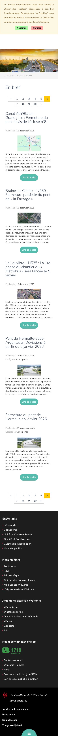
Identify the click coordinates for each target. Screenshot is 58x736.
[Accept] (21, 28)
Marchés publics (13, 548)
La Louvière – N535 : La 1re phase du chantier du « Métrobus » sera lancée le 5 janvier (27, 269)
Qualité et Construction (17, 539)
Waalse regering (13, 611)
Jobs (6, 630)
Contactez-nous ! (13, 660)
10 (35, 104)
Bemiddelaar (9, 720)
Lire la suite (28, 177)
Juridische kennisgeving (15, 709)
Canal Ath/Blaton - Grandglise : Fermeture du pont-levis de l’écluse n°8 (26, 117)
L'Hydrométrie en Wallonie (19, 589)
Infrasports (10, 525)
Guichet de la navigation (17, 543)
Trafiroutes (10, 566)
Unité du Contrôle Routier (18, 534)
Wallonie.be (11, 607)
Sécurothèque (11, 575)
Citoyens (19, 75)
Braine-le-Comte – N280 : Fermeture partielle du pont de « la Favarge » (27, 194)
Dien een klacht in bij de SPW (20, 674)
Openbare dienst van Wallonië (21, 616)
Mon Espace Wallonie (16, 584)
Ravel (7, 570)
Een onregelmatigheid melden (21, 679)
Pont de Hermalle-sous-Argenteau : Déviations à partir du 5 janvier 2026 (25, 342)
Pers (6, 669)
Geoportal (9, 625)
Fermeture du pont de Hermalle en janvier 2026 (26, 416)
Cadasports (10, 529)
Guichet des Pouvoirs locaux (20, 580)
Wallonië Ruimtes (14, 665)
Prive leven (8, 714)
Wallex (8, 621)
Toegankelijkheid (12, 725)
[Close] (37, 28)
